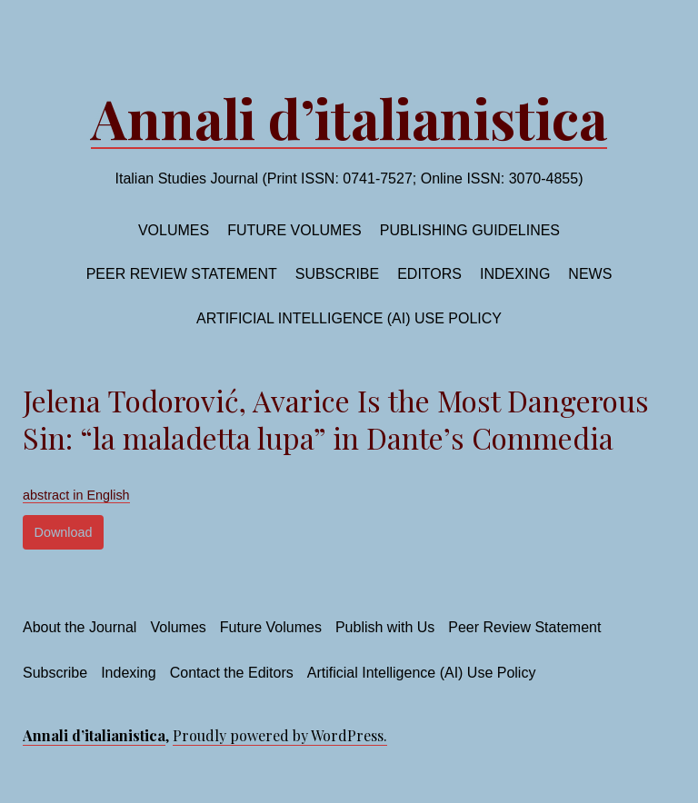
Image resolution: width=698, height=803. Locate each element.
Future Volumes (271, 627)
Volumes (173, 230)
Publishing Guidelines (470, 230)
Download (64, 532)
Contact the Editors (232, 672)
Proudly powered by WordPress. (280, 735)
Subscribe (337, 274)
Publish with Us (384, 627)
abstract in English (76, 495)
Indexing (515, 274)
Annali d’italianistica (349, 117)
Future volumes (294, 230)
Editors (429, 274)
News (590, 274)
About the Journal (79, 627)
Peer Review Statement (181, 274)
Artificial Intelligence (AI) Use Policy (349, 318)
